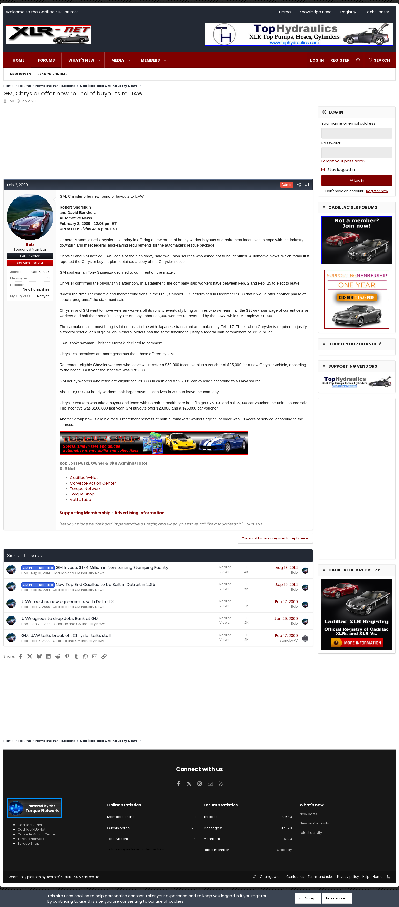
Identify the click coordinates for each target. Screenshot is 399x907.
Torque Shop (82, 494)
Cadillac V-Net (84, 477)
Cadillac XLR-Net (31, 829)
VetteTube (80, 499)
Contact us (295, 876)
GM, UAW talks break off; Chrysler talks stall (66, 635)
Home (285, 11)
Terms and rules (320, 876)
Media (117, 60)
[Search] (379, 60)
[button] (99, 60)
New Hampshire (36, 289)
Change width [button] (271, 876)
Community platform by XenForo (53, 877)
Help (365, 876)
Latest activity (311, 832)
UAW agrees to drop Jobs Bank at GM (59, 618)
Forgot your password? (343, 161)
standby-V (289, 640)
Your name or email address (348, 123)
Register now (377, 191)
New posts (20, 74)
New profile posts (314, 823)
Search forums (52, 74)
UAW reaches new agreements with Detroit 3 (67, 602)
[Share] (299, 184)
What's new (81, 60)
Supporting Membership (85, 513)
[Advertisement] (157, 142)
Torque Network (85, 488)
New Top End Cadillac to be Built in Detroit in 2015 (105, 585)
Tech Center (377, 11)
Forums (46, 60)
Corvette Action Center (93, 483)
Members (150, 60)
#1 (306, 184)
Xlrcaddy (284, 849)
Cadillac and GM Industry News (78, 572)
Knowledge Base (316, 11)
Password (330, 143)
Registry (348, 11)
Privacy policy (348, 876)
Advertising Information (139, 513)
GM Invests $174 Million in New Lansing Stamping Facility (112, 567)
